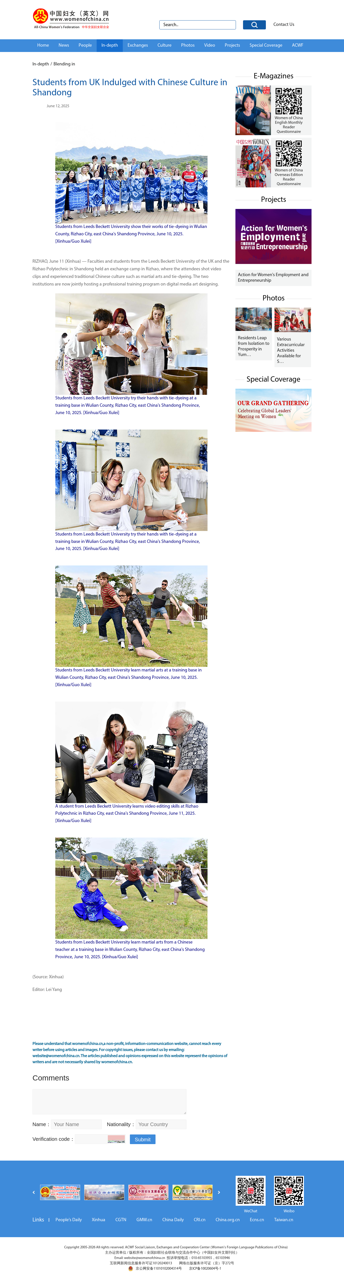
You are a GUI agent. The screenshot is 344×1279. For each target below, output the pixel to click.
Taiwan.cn (283, 1220)
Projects (232, 45)
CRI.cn (199, 1220)
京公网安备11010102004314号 (155, 1268)
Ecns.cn (257, 1220)
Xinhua (98, 1220)
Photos (188, 45)
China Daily (173, 1220)
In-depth (109, 45)
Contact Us (283, 24)
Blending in (64, 64)
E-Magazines (274, 76)
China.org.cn (228, 1220)
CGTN (120, 1220)
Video (209, 45)
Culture (164, 45)
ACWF (297, 45)
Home (43, 45)
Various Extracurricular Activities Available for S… (291, 350)
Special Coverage (266, 45)
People (85, 45)
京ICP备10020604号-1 (205, 1269)
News (64, 45)
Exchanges (138, 45)
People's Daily (69, 1220)
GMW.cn (144, 1220)
